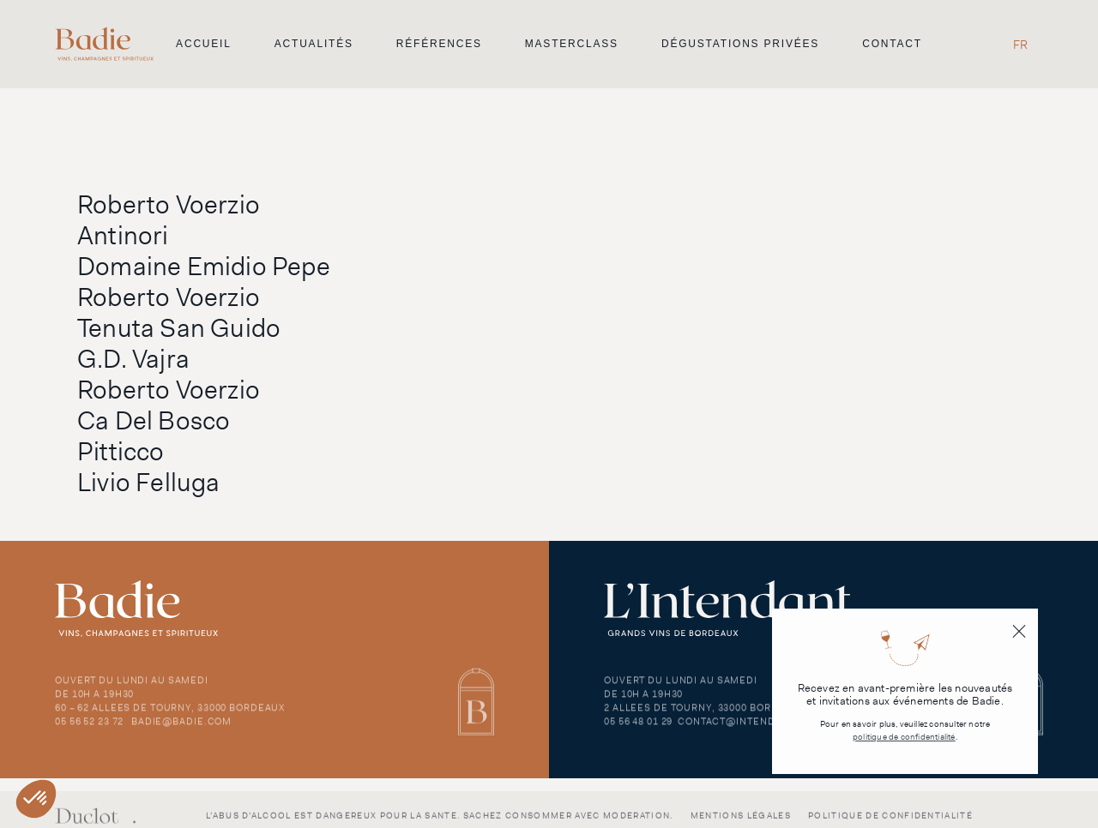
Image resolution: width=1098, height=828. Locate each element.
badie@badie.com (181, 728)
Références (439, 44)
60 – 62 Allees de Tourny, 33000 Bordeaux (170, 714)
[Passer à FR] (1020, 44)
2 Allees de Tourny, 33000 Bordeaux (704, 714)
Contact (892, 44)
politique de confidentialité (904, 736)
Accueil (204, 44)
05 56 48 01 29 (638, 728)
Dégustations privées (740, 44)
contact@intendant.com (750, 728)
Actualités (313, 44)
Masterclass (571, 44)
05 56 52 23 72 (89, 728)
